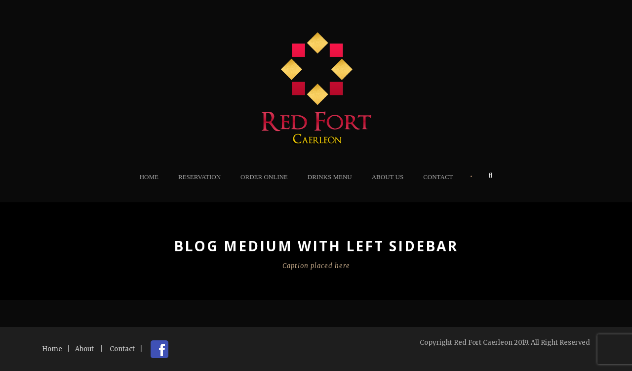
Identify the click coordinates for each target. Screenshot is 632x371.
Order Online (264, 177)
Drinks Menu (330, 177)
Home (149, 177)
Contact (438, 177)
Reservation (199, 177)
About (84, 349)
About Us (387, 177)
